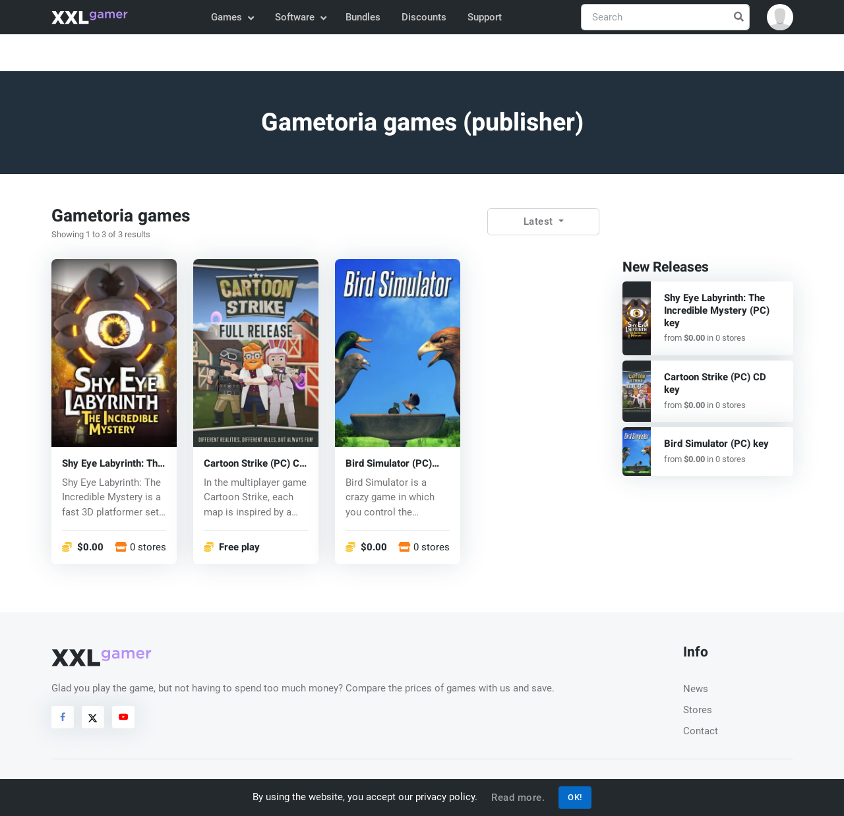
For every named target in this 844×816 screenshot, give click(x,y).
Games (232, 17)
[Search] (665, 17)
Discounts (424, 17)
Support (484, 17)
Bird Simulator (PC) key (389, 463)
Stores (697, 710)
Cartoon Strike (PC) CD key (255, 463)
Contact (700, 731)
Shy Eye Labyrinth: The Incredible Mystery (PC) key (112, 463)
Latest (540, 221)
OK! (575, 797)
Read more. (518, 797)
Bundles (363, 17)
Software (300, 17)
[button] (780, 17)
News (695, 689)
